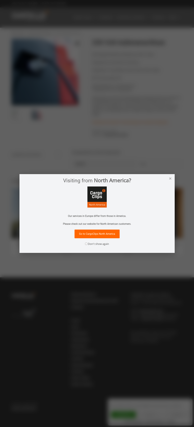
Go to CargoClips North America (97, 233)
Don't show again (97, 244)
